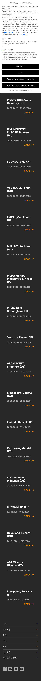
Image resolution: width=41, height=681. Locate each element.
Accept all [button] (20, 66)
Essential (7, 39)
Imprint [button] (30, 90)
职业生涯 (6, 652)
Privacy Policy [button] (23, 90)
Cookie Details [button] (14, 90)
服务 (5, 641)
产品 (5, 624)
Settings (24, 34)
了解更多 (27, 112)
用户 (5, 635)
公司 (5, 646)
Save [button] (20, 72)
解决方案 (6, 629)
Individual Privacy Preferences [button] (20, 85)
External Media (9, 50)
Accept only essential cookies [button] (20, 79)
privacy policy (9, 32)
